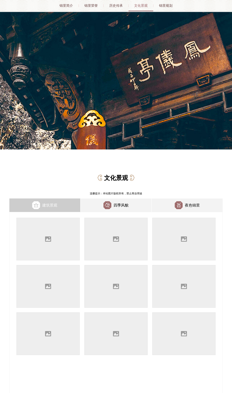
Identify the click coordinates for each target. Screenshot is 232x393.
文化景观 (141, 5)
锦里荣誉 (91, 5)
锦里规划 (166, 5)
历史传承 (116, 5)
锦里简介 (66, 5)
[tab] (44, 204)
